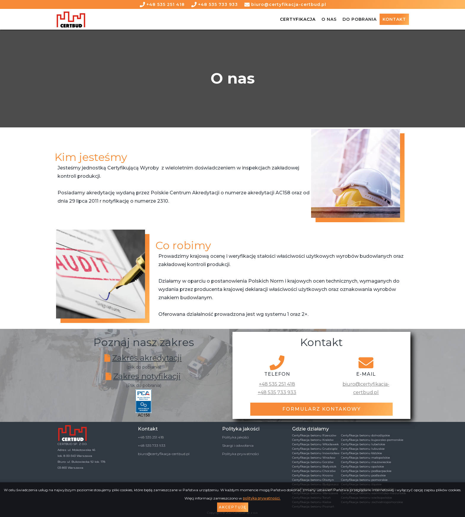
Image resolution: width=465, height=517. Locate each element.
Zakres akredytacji (147, 358)
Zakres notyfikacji (147, 376)
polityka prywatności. (262, 498)
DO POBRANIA (360, 19)
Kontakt (394, 19)
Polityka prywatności (240, 454)
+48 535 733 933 (218, 4)
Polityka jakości (235, 437)
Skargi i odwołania (238, 445)
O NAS (329, 19)
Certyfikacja (298, 19)
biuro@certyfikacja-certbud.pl (288, 4)
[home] (71, 19)
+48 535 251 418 (165, 4)
